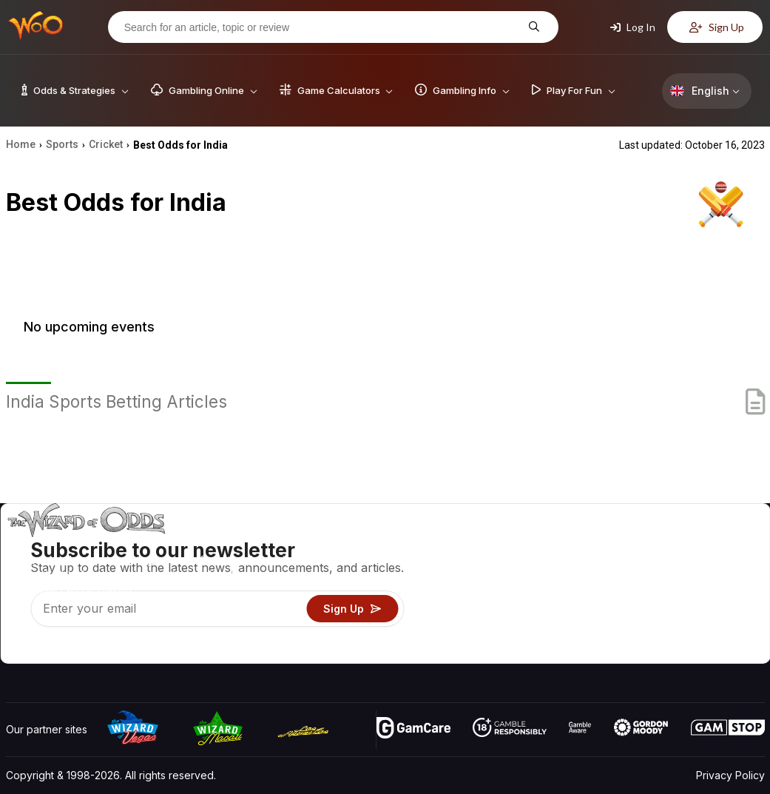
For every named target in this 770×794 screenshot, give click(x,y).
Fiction (723, 608)
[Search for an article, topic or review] (322, 27)
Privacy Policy (730, 775)
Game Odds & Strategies (530, 544)
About (641, 544)
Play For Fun (500, 608)
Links (639, 587)
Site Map (728, 587)
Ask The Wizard (509, 651)
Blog (718, 565)
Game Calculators (512, 565)
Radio (641, 630)
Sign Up (716, 27)
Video (722, 544)
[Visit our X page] (51, 648)
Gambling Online (510, 630)
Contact (646, 565)
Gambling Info (503, 587)
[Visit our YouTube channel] (18, 648)
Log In (632, 27)
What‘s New (656, 608)
